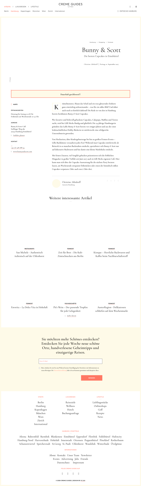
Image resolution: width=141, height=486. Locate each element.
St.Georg (56, 443)
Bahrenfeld (33, 436)
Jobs (77, 458)
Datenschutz (63, 462)
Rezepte (100, 413)
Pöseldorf (104, 440)
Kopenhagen (26, 11)
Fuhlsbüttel (104, 436)
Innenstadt (66, 440)
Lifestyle (35, 7)
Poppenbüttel (91, 440)
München (36, 11)
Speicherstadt (43, 443)
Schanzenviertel (27, 443)
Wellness (70, 406)
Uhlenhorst (78, 443)
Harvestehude (42, 440)
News (100, 416)
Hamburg (15, 11)
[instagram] (68, 474)
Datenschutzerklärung (60, 370)
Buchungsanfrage (70, 413)
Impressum (78, 462)
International (60, 11)
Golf (100, 409)
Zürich (50, 11)
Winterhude (103, 443)
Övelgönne (116, 443)
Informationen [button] (70, 450)
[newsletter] (79, 474)
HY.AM (83, 480)
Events (56, 458)
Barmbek (44, 436)
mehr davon (71, 316)
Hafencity (117, 436)
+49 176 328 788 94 (18, 148)
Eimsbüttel (69, 436)
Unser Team (73, 455)
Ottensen (78, 440)
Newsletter (86, 455)
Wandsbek (90, 443)
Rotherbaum (117, 440)
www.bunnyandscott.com (22, 151)
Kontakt (61, 455)
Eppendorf (81, 436)
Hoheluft (54, 440)
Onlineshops (100, 406)
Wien (44, 11)
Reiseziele (70, 402)
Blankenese (56, 436)
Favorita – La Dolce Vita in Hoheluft (29, 307)
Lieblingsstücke (100, 402)
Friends (84, 458)
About (52, 455)
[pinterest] (73, 474)
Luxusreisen (20, 7)
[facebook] (62, 474)
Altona (22, 436)
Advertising (67, 458)
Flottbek (93, 436)
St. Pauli (66, 443)
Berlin (6, 11)
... (11, 145)
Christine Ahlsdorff (91, 64)
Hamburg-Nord (25, 440)
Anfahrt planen (19, 135)
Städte (7, 7)
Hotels (70, 409)
